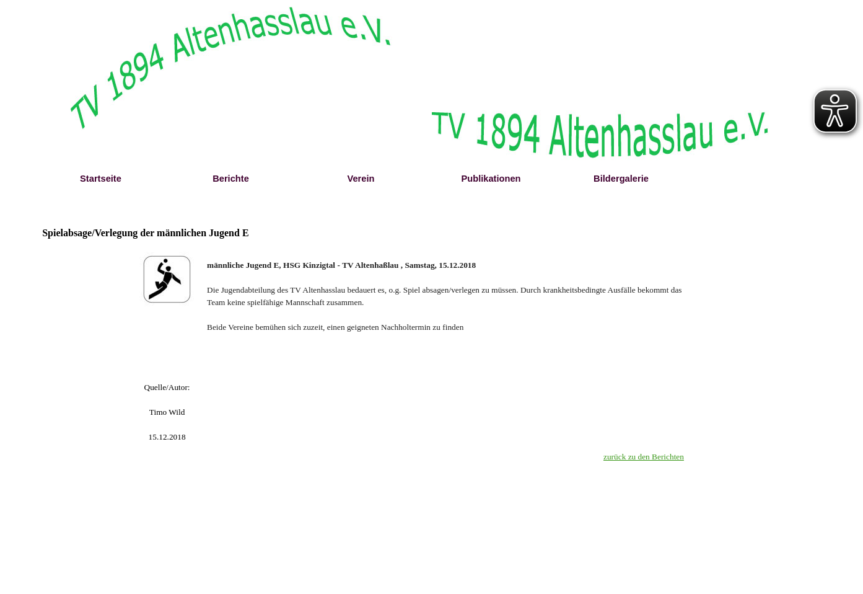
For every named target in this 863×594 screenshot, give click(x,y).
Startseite (100, 179)
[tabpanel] (166, 381)
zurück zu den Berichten (643, 456)
